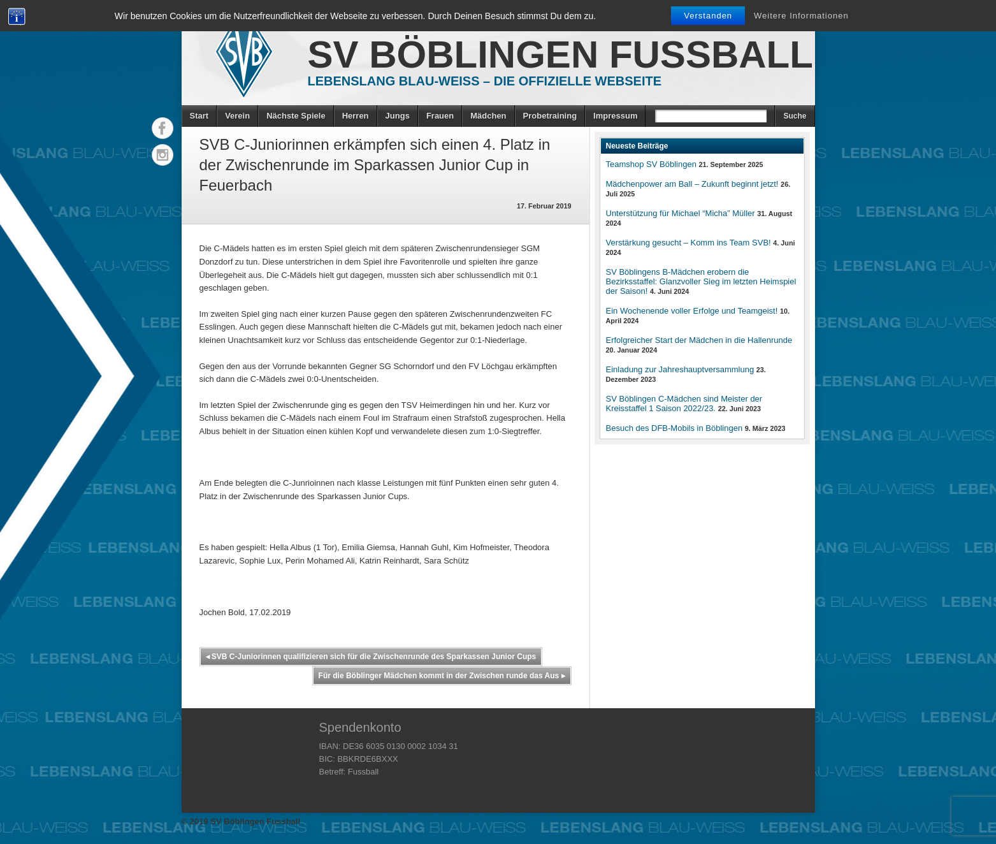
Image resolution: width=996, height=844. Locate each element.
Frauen (440, 115)
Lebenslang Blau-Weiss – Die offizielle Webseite (485, 81)
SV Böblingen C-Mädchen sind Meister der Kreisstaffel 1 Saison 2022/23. (684, 403)
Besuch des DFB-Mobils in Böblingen (674, 428)
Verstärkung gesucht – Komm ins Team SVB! (688, 242)
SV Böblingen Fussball (560, 54)
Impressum (615, 115)
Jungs (398, 115)
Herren (355, 115)
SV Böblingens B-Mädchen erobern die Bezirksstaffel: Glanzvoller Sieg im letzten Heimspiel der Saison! (701, 281)
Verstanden (708, 15)
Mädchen (488, 115)
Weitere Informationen (801, 15)
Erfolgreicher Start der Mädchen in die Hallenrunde (699, 340)
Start (199, 115)
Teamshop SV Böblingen (651, 164)
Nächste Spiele (296, 115)
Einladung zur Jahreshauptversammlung (680, 369)
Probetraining (550, 115)
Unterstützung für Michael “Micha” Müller (680, 213)
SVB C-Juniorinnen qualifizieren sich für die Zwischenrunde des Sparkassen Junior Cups (371, 656)
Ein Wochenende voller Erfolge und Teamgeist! (692, 311)
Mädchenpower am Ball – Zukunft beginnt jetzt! (692, 184)
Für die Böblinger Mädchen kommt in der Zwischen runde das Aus (442, 675)
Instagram (162, 154)
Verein (237, 115)
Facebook (162, 128)
